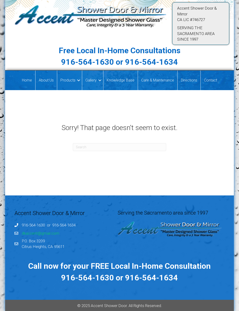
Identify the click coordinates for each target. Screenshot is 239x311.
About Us (46, 80)
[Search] (119, 147)
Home (27, 80)
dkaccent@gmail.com (40, 233)
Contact (210, 80)
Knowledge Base (120, 80)
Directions (189, 80)
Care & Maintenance (157, 80)
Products (67, 80)
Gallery (91, 80)
